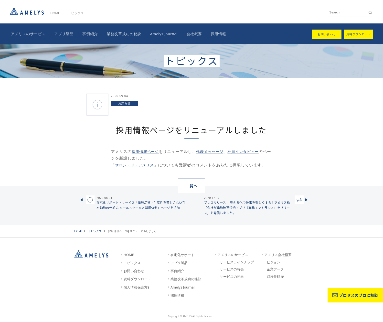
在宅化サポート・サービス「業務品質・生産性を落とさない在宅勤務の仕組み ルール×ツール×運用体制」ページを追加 (140, 202)
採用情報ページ (146, 151)
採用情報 (212, 33)
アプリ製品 (62, 33)
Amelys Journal (159, 33)
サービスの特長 (232, 269)
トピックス (76, 13)
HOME (55, 13)
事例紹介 (87, 33)
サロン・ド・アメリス (136, 164)
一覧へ (191, 185)
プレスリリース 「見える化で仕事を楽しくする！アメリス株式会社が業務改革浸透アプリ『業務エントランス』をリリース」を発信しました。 (248, 205)
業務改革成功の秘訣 (120, 33)
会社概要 (188, 33)
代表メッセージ (212, 151)
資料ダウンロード (137, 278)
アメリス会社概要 (278, 254)
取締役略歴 (275, 276)
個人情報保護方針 (137, 286)
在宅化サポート (182, 254)
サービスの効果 (232, 276)
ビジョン (273, 261)
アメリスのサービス (27, 33)
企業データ (275, 269)
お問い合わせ (134, 270)
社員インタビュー (247, 151)
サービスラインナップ (237, 261)
